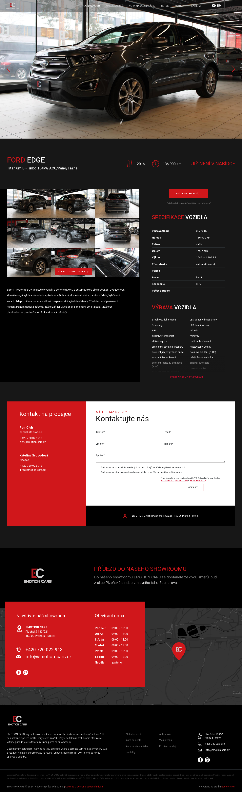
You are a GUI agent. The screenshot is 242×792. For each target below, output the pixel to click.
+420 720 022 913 (44, 649)
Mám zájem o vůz (188, 193)
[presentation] (129, 483)
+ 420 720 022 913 (31, 465)
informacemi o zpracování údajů (174, 480)
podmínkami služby (198, 480)
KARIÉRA (196, 6)
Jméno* (100, 443)
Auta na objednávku (137, 746)
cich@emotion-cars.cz (33, 441)
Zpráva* (100, 455)
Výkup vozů (165, 740)
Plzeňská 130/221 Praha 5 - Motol (215, 736)
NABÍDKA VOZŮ (91, 6)
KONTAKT (180, 6)
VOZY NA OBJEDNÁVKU (142, 6)
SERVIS (165, 6)
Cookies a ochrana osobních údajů (84, 786)
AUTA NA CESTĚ (114, 6)
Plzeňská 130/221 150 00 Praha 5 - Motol (40, 632)
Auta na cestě (133, 740)
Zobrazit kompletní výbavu (188, 377)
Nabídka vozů (133, 734)
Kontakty (130, 752)
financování (182, 203)
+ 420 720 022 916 (31, 437)
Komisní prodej (167, 746)
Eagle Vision (228, 786)
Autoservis (165, 734)
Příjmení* (168, 443)
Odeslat (193, 487)
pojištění (193, 203)
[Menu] (233, 6)
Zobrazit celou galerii (73, 271)
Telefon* (100, 432)
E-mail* (167, 432)
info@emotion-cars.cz (33, 469)
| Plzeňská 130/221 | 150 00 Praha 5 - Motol (165, 515)
